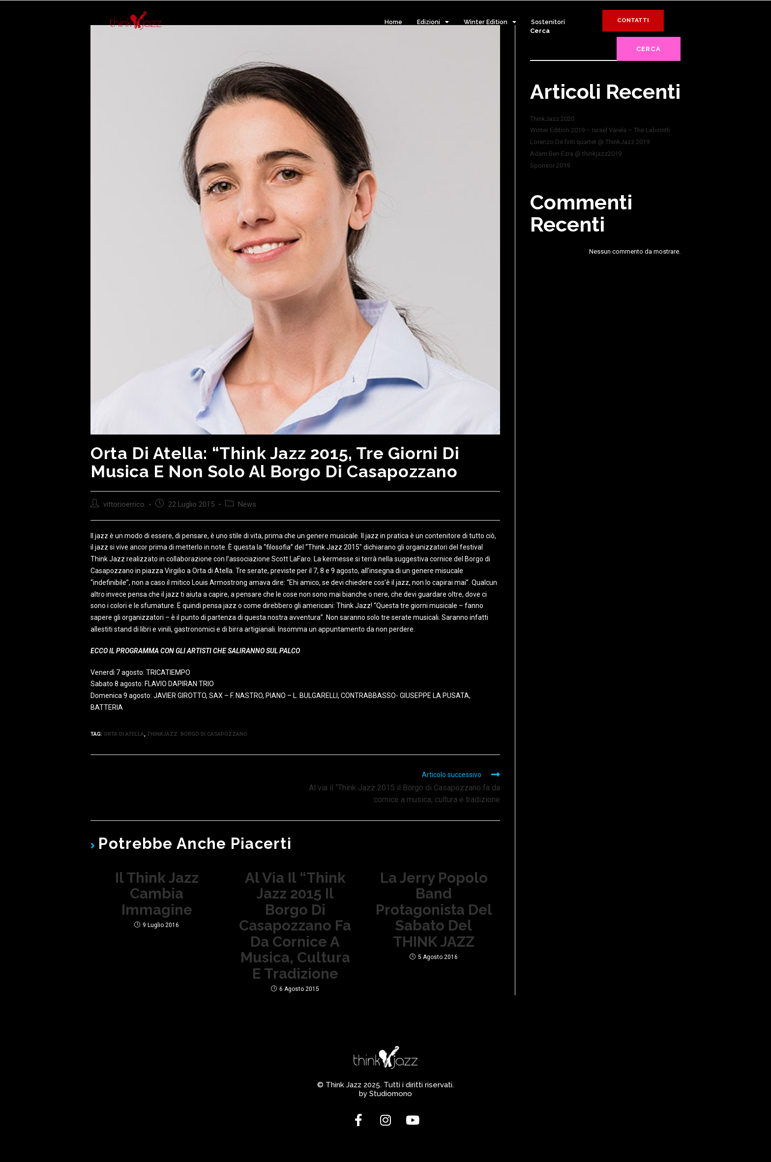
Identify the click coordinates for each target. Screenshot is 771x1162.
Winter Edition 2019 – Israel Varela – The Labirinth (600, 130)
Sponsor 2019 (550, 165)
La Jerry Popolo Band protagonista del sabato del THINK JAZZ (434, 911)
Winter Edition (490, 22)
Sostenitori (548, 22)
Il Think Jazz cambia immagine (157, 895)
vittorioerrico (124, 504)
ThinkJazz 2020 (552, 118)
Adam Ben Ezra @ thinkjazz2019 (576, 153)
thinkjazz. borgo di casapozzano (197, 734)
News (247, 504)
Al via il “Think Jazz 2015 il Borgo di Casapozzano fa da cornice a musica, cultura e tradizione (295, 928)
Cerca (648, 49)
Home (393, 22)
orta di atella (124, 734)
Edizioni (433, 22)
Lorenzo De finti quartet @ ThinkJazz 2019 (590, 141)
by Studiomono (385, 1098)
